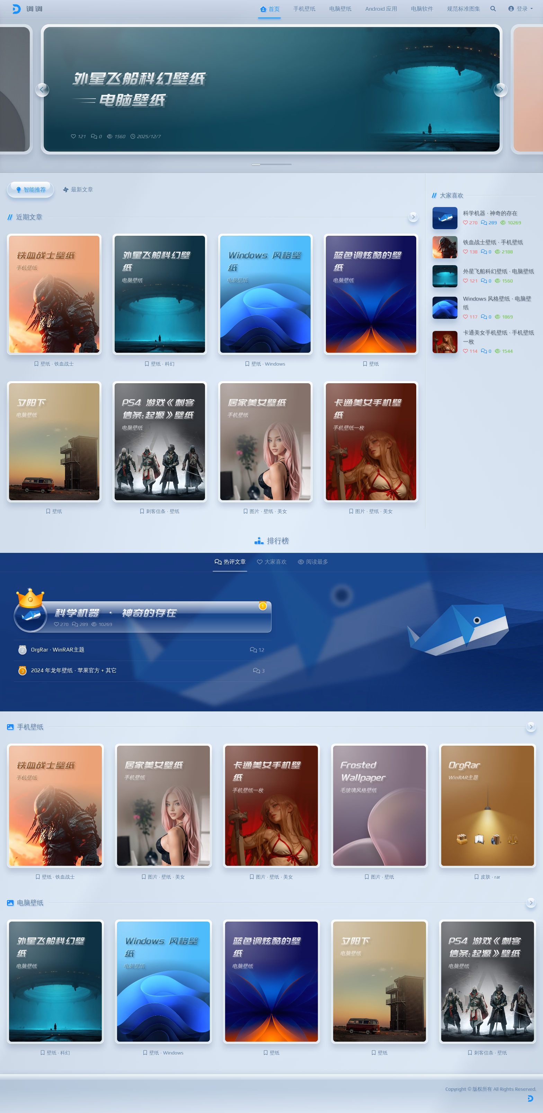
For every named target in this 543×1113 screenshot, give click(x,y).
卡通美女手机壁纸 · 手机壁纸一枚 (498, 337)
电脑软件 (422, 9)
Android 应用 (381, 9)
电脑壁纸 (340, 9)
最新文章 (77, 189)
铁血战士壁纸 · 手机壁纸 (493, 242)
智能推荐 (30, 189)
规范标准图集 (463, 9)
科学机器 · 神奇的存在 (490, 213)
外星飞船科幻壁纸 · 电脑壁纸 (498, 271)
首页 (269, 9)
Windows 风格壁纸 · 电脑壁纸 (497, 303)
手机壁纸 (304, 9)
